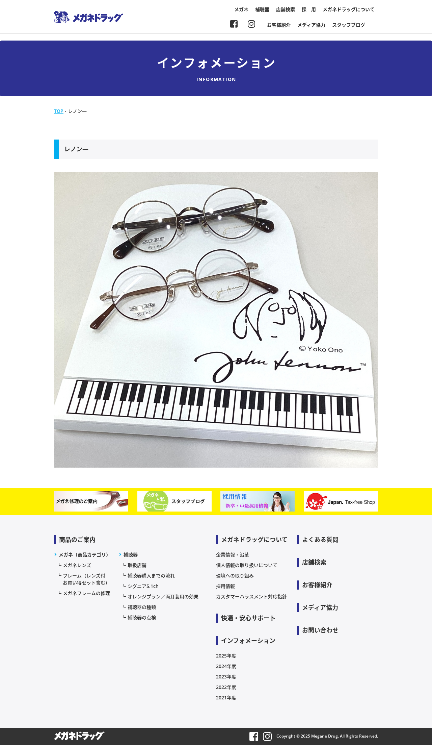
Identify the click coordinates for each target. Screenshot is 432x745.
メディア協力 (311, 25)
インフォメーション (248, 641)
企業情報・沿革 (232, 554)
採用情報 (225, 586)
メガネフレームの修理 (86, 593)
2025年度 (226, 655)
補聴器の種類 (142, 607)
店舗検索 (285, 9)
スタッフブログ (348, 25)
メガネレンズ (77, 565)
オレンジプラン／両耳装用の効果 (163, 596)
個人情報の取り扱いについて (246, 565)
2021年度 (226, 697)
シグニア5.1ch (143, 586)
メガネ (241, 9)
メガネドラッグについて (349, 9)
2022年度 (226, 687)
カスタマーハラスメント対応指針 (251, 596)
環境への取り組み (235, 575)
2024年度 (226, 666)
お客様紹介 (279, 25)
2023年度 (226, 676)
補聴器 (262, 9)
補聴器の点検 (142, 617)
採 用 (309, 9)
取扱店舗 (137, 565)
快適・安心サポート (248, 618)
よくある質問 (320, 540)
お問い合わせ (320, 630)
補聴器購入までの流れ (151, 575)
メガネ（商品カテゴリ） (85, 554)
